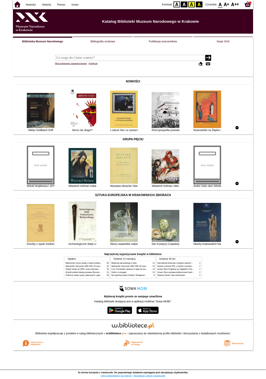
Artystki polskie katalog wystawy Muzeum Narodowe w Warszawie (93, 272)
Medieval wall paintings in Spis (124, 263)
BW (184, 4)
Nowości (31, 4)
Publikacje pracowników (163, 41)
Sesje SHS (222, 41)
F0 (220, 4)
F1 (226, 4)
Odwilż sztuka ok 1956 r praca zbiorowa (82, 269)
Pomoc (61, 4)
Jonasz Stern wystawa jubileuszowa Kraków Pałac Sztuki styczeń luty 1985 (188, 272)
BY (199, 4)
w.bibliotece (115, 333)
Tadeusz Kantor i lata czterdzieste (171, 275)
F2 (235, 4)
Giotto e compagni (119, 272)
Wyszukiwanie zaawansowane (71, 63)
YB (192, 4)
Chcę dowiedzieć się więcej (116, 375)
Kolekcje (93, 63)
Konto (75, 4)
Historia (46, 4)
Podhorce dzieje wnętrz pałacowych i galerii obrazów (87, 275)
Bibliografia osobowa (103, 41)
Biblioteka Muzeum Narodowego (42, 41)
